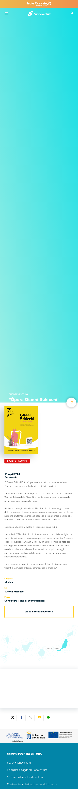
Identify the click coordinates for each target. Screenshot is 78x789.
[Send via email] (39, 718)
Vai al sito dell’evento (39, 612)
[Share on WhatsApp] (48, 718)
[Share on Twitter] (12, 718)
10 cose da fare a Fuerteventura (25, 777)
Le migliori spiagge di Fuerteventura (27, 770)
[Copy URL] (30, 718)
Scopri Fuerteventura (19, 763)
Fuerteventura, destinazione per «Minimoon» (32, 784)
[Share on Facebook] (21, 718)
